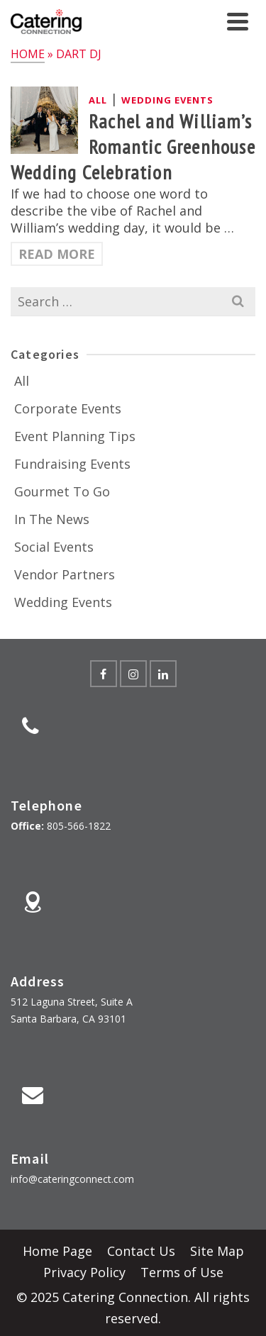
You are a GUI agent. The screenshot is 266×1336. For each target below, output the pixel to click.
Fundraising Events (72, 463)
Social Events (54, 546)
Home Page (57, 1250)
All (98, 100)
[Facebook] (103, 673)
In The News (51, 519)
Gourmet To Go (62, 491)
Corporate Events (67, 408)
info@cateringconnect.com (72, 1179)
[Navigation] (237, 21)
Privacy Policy (84, 1272)
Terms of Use (181, 1272)
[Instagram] (133, 673)
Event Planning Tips (74, 436)
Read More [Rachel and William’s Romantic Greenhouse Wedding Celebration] (56, 253)
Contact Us (141, 1250)
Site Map (217, 1250)
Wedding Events (167, 100)
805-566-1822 (79, 826)
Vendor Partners (64, 574)
